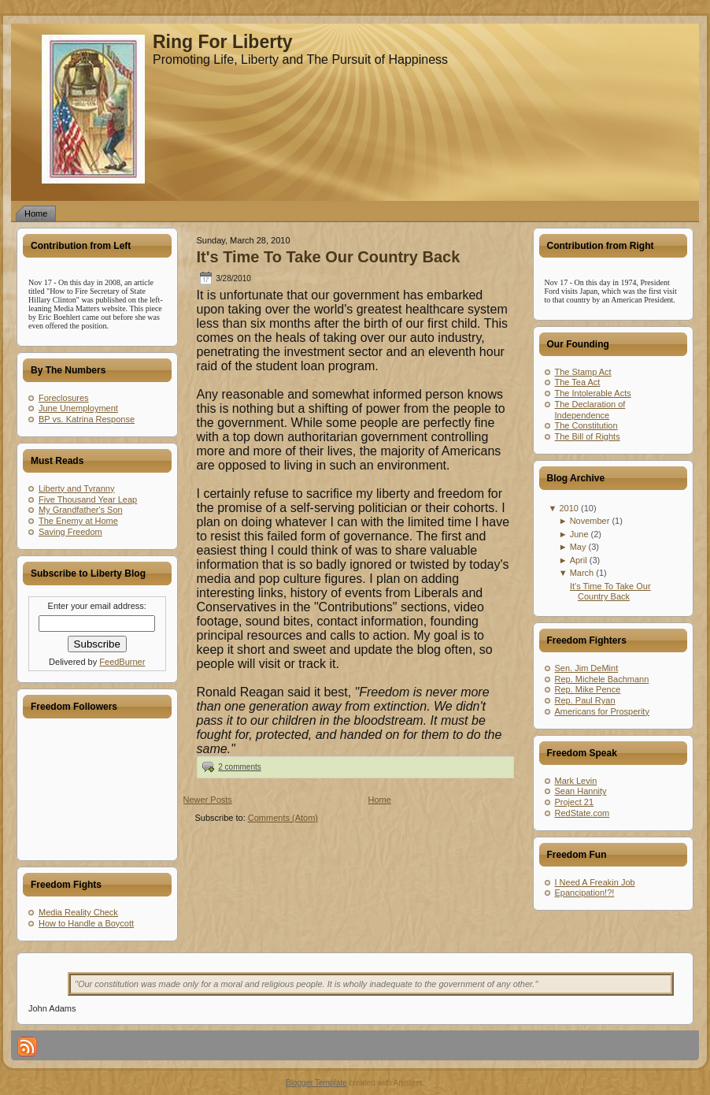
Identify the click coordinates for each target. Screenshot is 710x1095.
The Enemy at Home (78, 520)
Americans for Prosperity (602, 711)
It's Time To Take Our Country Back (328, 256)
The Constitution (586, 425)
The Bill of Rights (587, 436)
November (590, 520)
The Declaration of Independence (590, 409)
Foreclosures (64, 398)
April (578, 560)
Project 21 (574, 802)
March (582, 572)
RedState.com (582, 813)
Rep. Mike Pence (588, 689)
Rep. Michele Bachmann (602, 679)
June (579, 534)
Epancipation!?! (585, 892)
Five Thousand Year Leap (88, 499)
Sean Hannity (581, 791)
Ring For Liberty (223, 42)
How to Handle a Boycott (86, 923)
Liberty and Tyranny (76, 488)
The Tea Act (578, 382)
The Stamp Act (583, 372)
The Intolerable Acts (593, 393)
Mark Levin (576, 780)
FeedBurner (122, 661)
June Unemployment (78, 408)
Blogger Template (316, 1082)
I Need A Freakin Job (595, 882)
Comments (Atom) (283, 817)
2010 (568, 508)
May (578, 546)
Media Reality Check (78, 912)
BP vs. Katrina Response (87, 419)
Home (379, 799)
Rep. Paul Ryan (585, 700)
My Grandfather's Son (81, 509)
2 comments (239, 767)
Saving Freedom (70, 531)
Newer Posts (207, 799)
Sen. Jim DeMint (587, 668)
